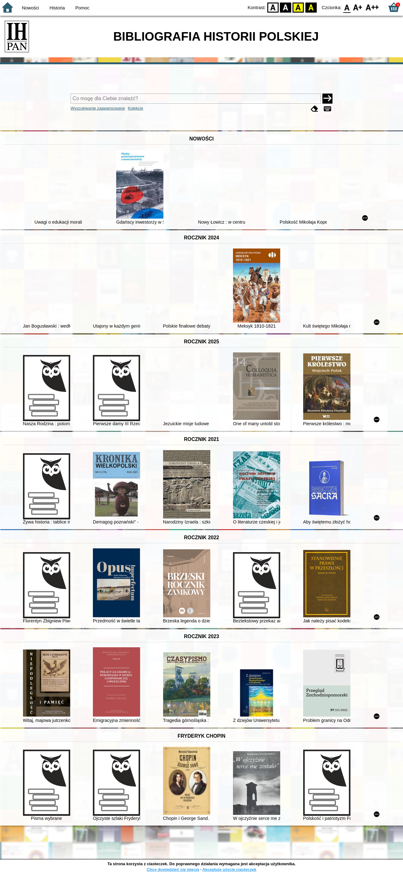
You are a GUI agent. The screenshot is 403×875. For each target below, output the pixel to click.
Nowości (30, 7)
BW (285, 7)
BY (311, 7)
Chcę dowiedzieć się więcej (173, 869)
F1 (358, 7)
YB (298, 7)
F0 (347, 7)
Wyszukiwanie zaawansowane (98, 108)
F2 (372, 7)
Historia (57, 7)
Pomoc (82, 7)
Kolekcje (135, 108)
